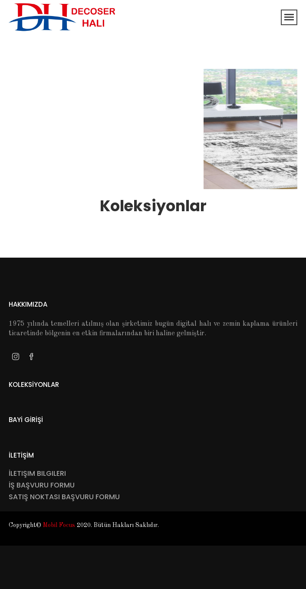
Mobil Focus (59, 525)
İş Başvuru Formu (42, 485)
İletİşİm (21, 455)
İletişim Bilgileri (37, 473)
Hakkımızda (28, 304)
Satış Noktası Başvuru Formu (64, 497)
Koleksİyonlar (34, 384)
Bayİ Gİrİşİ (26, 419)
